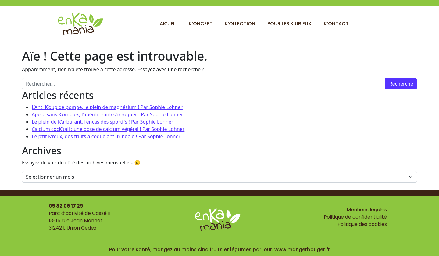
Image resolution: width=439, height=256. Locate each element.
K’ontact (336, 23)
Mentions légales (367, 209)
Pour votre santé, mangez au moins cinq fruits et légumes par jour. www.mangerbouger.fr (219, 249)
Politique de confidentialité (355, 216)
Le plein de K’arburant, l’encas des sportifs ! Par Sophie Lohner (102, 121)
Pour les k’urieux (289, 23)
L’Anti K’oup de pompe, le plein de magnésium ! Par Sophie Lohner (107, 107)
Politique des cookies (362, 224)
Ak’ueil (168, 23)
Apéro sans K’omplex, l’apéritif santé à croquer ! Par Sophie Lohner (107, 114)
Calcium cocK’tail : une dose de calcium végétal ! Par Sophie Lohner (108, 129)
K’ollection (240, 23)
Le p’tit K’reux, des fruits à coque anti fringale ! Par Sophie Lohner (106, 136)
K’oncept (200, 23)
